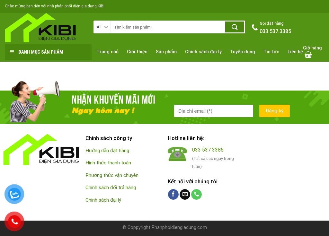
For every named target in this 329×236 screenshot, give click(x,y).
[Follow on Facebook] (173, 194)
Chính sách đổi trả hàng (110, 187)
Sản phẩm (166, 52)
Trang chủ (107, 52)
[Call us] (196, 194)
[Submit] (234, 27)
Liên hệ (295, 52)
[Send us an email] (185, 194)
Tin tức (271, 52)
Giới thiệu (137, 52)
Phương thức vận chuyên (111, 175)
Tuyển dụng (242, 52)
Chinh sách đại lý (103, 200)
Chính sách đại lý (203, 52)
